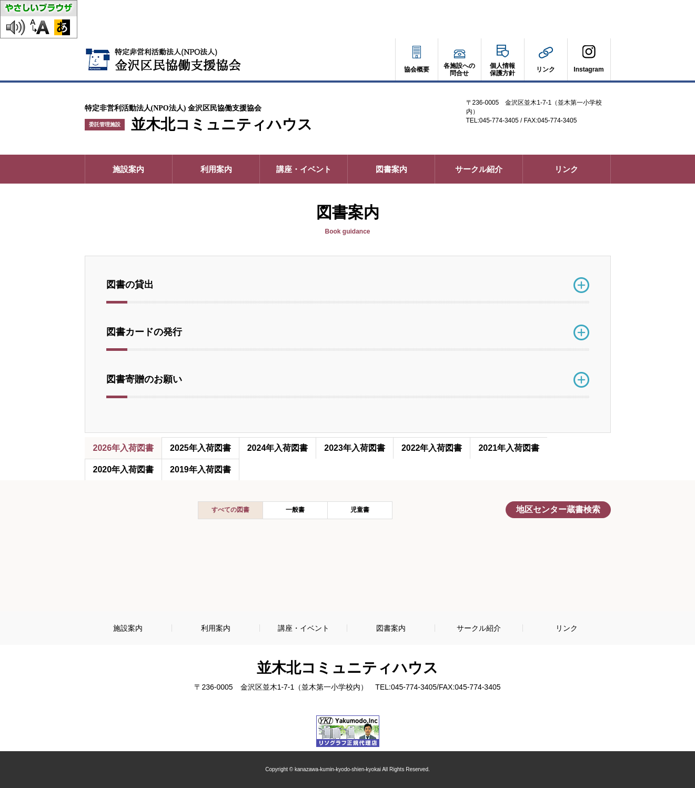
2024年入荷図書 (277, 447)
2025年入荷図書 (200, 447)
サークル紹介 (478, 169)
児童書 (359, 509)
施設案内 (128, 169)
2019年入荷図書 (200, 469)
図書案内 (391, 169)
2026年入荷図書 (123, 447)
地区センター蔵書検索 (562, 511)
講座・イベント (303, 169)
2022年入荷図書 (431, 447)
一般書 (295, 509)
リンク (566, 169)
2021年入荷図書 (508, 447)
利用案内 (216, 169)
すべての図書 (230, 509)
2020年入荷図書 (123, 469)
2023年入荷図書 (354, 447)
